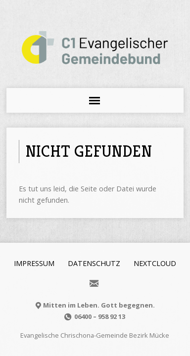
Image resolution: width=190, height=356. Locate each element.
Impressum (34, 263)
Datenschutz (94, 263)
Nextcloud (155, 263)
